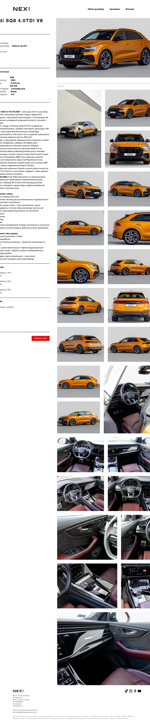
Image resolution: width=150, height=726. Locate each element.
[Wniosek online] (41, 338)
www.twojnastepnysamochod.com (27, 710)
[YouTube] (139, 691)
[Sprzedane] (114, 9)
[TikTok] (126, 691)
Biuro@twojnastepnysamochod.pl (26, 712)
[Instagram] (131, 691)
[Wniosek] (129, 9)
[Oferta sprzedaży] (95, 9)
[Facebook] (135, 691)
